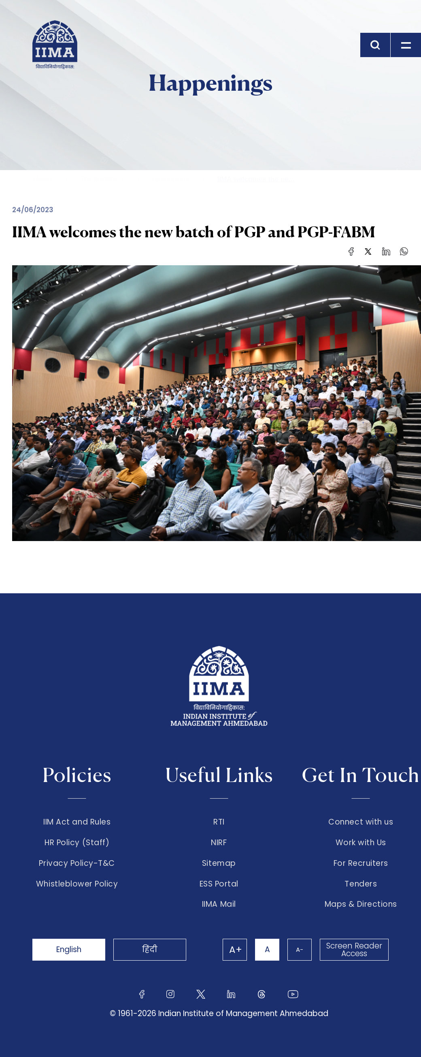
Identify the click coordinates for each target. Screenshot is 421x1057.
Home (42, 179)
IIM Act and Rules (77, 822)
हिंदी (149, 949)
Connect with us (360, 822)
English (68, 949)
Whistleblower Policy (77, 884)
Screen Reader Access (354, 949)
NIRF (219, 843)
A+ (235, 949)
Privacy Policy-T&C (77, 863)
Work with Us (361, 843)
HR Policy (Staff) (77, 843)
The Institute (99, 179)
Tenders (360, 884)
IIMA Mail (219, 904)
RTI (219, 822)
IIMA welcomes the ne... (255, 179)
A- (299, 949)
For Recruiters (361, 863)
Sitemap (219, 863)
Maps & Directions (361, 904)
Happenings (170, 179)
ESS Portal (219, 884)
